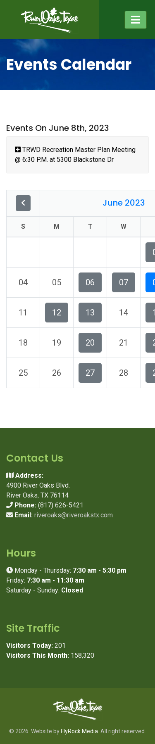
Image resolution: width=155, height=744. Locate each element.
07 (123, 282)
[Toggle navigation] (135, 20)
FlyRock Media (79, 731)
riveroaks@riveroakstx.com (73, 515)
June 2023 (124, 203)
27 (90, 373)
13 (90, 313)
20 (90, 343)
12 (56, 313)
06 (90, 282)
